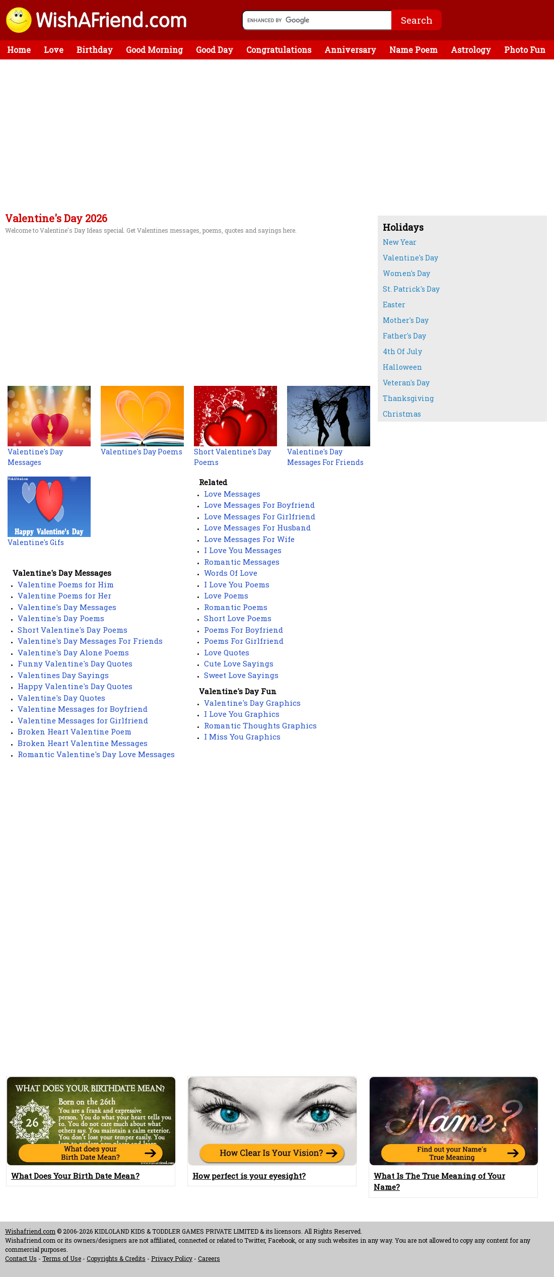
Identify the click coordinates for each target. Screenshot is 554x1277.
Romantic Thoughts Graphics (260, 725)
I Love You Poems (236, 584)
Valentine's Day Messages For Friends (90, 641)
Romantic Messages (242, 562)
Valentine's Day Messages (67, 607)
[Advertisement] (186, 137)
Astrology (471, 49)
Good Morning (154, 49)
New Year (400, 242)
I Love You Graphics (242, 714)
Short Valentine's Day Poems (72, 630)
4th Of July (402, 351)
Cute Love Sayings (238, 663)
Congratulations (278, 49)
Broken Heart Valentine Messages (83, 743)
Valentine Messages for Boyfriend (83, 709)
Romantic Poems (235, 607)
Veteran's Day (406, 382)
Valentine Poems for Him (66, 584)
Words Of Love (230, 573)
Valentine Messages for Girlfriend (83, 720)
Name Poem (413, 49)
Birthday (95, 49)
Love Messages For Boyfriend (259, 505)
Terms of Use (61, 1258)
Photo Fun (524, 49)
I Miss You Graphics (242, 736)
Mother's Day (406, 320)
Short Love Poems (237, 618)
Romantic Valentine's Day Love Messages (96, 754)
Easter (394, 304)
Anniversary (350, 49)
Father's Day (404, 336)
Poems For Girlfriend (244, 641)
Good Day (214, 49)
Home (19, 49)
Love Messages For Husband (257, 527)
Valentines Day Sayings (63, 675)
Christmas (402, 414)
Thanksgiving (408, 398)
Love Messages (232, 494)
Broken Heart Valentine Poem (74, 731)
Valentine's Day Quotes (61, 698)
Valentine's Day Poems (61, 618)
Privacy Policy (171, 1258)
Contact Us (21, 1258)
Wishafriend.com (30, 1231)
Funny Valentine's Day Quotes (75, 663)
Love (53, 49)
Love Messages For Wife (249, 539)
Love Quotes (226, 652)
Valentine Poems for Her (64, 595)
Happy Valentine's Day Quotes (75, 686)
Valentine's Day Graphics (252, 703)
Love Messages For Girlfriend (259, 516)
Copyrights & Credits (116, 1258)
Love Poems (226, 595)
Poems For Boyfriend (243, 630)
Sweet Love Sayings (241, 675)
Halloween (402, 367)
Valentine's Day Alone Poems (73, 652)
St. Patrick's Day (411, 289)
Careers (209, 1258)
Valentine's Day (410, 257)
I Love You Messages (243, 550)
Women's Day (406, 273)
